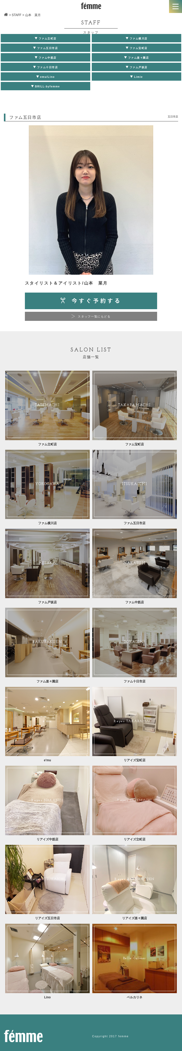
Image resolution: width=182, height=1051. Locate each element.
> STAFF (15, 15)
